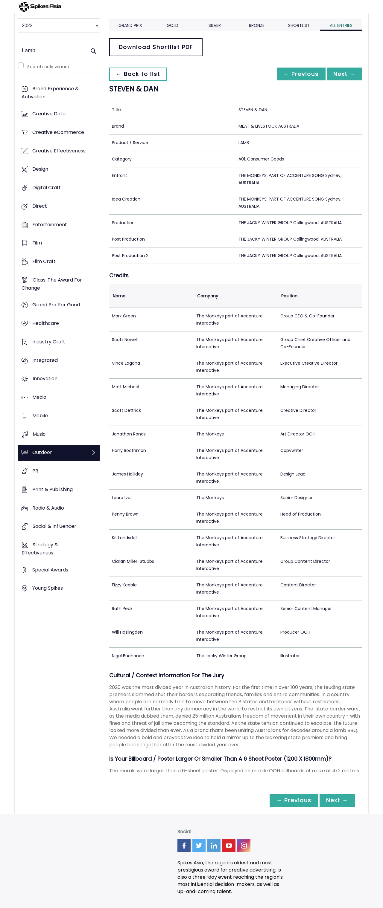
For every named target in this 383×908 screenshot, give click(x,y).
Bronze (257, 25)
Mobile (40, 415)
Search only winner (48, 67)
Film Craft (44, 261)
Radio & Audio (48, 508)
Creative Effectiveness (59, 150)
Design (40, 169)
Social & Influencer (54, 526)
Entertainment (49, 224)
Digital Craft (46, 187)
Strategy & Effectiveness (40, 548)
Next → (344, 74)
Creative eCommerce (58, 132)
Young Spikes (47, 588)
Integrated (45, 360)
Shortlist (299, 25)
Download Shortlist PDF (156, 47)
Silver (215, 25)
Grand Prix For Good (56, 305)
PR (35, 470)
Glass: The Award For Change (52, 283)
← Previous (299, 74)
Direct (39, 206)
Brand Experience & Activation (50, 92)
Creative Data (49, 114)
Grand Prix (130, 25)
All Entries (341, 25)
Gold (172, 25)
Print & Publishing (52, 489)
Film (37, 243)
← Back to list (138, 74)
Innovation (45, 378)
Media (39, 397)
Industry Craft (48, 341)
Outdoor (42, 452)
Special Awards (50, 569)
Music (39, 434)
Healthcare (45, 323)
